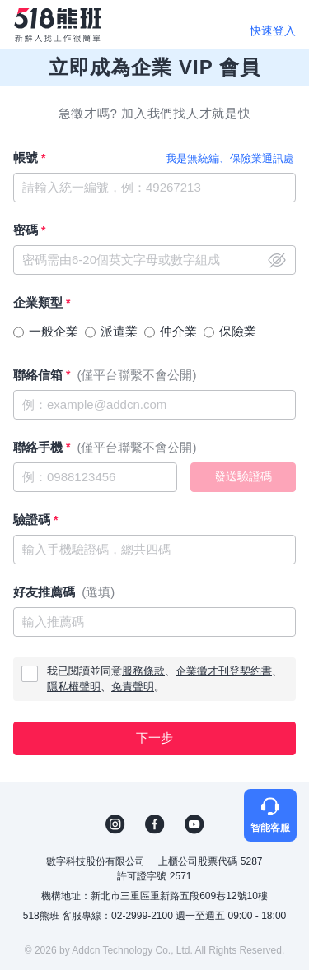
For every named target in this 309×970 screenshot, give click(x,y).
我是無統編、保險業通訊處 (230, 158)
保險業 (237, 331)
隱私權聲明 (74, 686)
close (277, 260)
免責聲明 (132, 686)
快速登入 (273, 30)
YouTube (194, 824)
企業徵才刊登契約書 (224, 671)
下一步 (154, 738)
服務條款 (143, 671)
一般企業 (53, 331)
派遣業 (119, 331)
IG (115, 824)
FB (155, 824)
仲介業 (178, 331)
